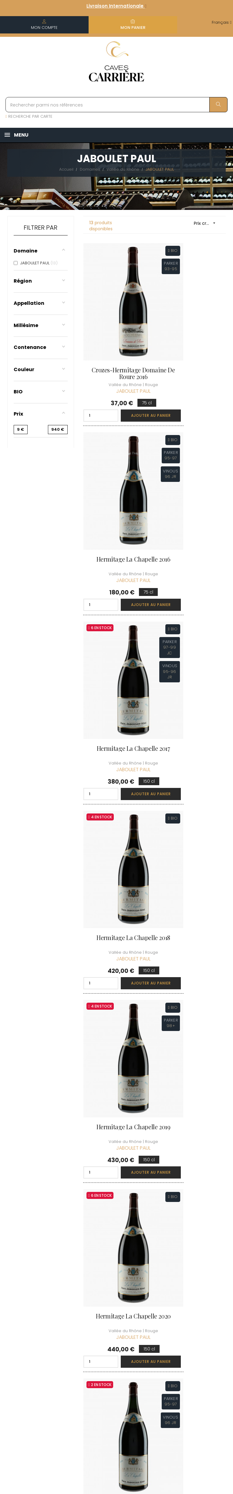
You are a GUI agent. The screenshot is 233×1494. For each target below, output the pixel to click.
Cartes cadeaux (149, 1367)
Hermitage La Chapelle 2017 (116, 483)
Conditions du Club (198, 1313)
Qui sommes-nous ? (115, 1294)
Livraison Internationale (116, 6)
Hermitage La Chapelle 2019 (116, 632)
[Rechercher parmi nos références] (116, 104)
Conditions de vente (116, 1328)
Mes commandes (153, 1316)
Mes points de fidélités (154, 1333)
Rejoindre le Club (196, 1302)
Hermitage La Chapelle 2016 (192, 333)
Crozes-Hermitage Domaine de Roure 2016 (116, 333)
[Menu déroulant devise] (221, 23)
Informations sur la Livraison (116, 1311)
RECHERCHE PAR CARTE (28, 116)
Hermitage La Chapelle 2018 (192, 483)
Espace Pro (113, 1393)
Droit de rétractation (113, 1379)
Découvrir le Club (196, 1291)
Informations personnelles (153, 1299)
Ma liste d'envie (148, 1350)
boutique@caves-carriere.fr (40, 1321)
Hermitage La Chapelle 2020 (192, 632)
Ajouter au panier (131, 375)
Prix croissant (207, 223)
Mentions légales (111, 1345)
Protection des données (116, 1362)
